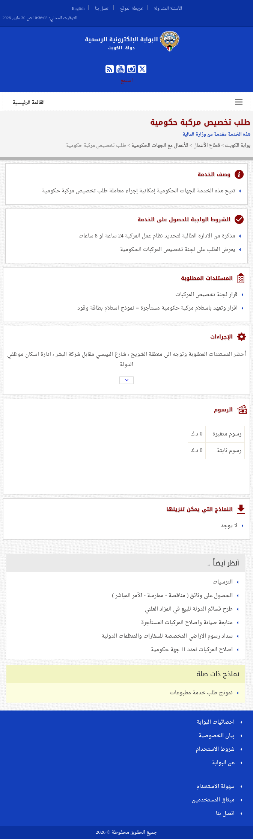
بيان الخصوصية (217, 736)
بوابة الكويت (237, 145)
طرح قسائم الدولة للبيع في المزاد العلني (189, 609)
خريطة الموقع (131, 7)
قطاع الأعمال (206, 145)
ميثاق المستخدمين (213, 800)
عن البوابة (223, 763)
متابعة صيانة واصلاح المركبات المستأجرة (187, 623)
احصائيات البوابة (216, 722)
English (78, 7)
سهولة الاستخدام (215, 787)
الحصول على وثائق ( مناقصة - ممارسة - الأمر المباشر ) (172, 596)
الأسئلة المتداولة (168, 7)
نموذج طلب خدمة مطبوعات (201, 693)
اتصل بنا (102, 7)
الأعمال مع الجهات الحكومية (159, 145)
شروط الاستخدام (215, 749)
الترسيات (222, 582)
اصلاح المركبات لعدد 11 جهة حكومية (192, 650)
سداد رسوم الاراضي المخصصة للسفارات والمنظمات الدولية (167, 636)
